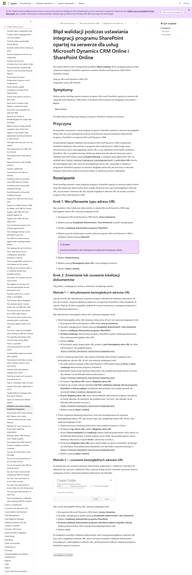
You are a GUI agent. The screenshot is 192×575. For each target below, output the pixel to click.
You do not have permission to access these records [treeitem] (18, 453)
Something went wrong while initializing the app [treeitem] (18, 180)
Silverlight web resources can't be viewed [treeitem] (20, 137)
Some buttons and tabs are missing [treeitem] (17, 167)
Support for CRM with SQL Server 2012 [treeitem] (20, 193)
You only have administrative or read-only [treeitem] (19, 486)
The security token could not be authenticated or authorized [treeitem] (19, 312)
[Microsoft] (4, 3)
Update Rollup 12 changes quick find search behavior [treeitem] (19, 387)
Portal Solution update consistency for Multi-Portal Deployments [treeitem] (17, 83)
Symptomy (166, 28)
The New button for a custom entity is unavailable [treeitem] (18, 288)
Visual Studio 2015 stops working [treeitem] (19, 406)
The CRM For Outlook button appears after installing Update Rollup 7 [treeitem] (18, 234)
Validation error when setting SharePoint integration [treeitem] (18, 401)
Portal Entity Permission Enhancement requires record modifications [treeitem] (18, 73)
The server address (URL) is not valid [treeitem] (19, 318)
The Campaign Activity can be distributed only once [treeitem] (18, 226)
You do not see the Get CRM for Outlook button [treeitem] (19, 460)
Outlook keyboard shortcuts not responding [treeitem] (19, 49)
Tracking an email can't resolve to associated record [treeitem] (19, 371)
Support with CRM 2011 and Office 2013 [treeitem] (17, 213)
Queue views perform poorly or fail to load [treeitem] (19, 91)
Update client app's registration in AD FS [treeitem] (20, 381)
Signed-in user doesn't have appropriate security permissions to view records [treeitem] (19, 129)
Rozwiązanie (166, 34)
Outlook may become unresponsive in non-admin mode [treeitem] (20, 55)
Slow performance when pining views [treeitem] (19, 150)
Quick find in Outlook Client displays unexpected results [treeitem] (17, 98)
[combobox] (17, 27)
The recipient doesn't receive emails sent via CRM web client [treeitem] (19, 298)
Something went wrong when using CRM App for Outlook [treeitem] (18, 173)
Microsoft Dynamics (68, 23)
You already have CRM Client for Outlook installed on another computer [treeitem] (19, 438)
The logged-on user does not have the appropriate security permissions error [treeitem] (18, 280)
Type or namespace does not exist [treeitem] (20, 376)
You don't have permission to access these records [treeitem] (18, 473)
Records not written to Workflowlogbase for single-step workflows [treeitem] (19, 112)
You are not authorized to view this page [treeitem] (18, 446)
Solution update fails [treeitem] (15, 162)
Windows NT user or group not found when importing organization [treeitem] (19, 422)
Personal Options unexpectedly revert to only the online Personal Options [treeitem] (19, 63)
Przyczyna (166, 31)
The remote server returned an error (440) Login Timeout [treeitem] (18, 305)
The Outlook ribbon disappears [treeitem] (19, 293)
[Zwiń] (30, 21)
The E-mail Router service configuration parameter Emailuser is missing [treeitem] (16, 247)
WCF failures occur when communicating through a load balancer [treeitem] (19, 412)
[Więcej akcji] (136, 23)
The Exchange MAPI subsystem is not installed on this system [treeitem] (19, 256)
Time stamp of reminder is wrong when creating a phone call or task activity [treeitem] (19, 356)
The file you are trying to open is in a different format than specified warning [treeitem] (19, 264)
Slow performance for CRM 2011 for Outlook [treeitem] (19, 143)
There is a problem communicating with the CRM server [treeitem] (18, 339)
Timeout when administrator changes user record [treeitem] (18, 364)
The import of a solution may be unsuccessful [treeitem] (19, 272)
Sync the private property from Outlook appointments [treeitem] (19, 220)
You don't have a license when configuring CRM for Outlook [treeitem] (18, 466)
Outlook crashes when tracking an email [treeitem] (20, 42)
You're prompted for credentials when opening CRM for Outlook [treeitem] (19, 493)
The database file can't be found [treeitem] (19, 241)
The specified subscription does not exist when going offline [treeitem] (19, 331)
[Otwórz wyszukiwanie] (179, 3)
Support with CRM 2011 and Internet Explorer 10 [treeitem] (17, 206)
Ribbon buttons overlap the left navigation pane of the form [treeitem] (19, 120)
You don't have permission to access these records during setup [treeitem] (20, 479)
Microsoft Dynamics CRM (89, 23)
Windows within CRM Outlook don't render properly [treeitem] (18, 430)
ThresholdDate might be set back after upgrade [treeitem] (19, 348)
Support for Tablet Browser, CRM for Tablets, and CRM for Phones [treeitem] (19, 200)
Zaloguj (186, 3)
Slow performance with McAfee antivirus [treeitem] (19, 157)
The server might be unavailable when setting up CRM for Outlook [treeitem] (20, 325)
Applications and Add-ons (113, 23)
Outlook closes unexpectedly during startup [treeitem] (18, 36)
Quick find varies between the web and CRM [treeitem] (18, 104)
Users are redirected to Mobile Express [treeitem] (18, 394)
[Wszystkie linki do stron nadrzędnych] (55, 23)
